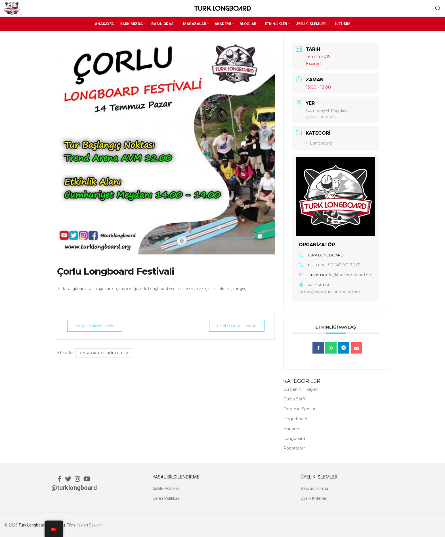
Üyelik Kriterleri (314, 498)
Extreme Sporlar (299, 408)
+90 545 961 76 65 (343, 265)
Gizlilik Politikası (166, 488)
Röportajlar (294, 448)
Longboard (319, 142)
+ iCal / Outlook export (234, 325)
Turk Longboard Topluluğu (41, 525)
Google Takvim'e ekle (97, 325)
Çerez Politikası (166, 498)
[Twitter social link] (68, 478)
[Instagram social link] (77, 478)
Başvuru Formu (314, 488)
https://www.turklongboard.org (329, 291)
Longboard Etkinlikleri (104, 353)
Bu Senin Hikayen (300, 389)
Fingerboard (295, 418)
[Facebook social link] (59, 478)
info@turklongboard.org (349, 274)
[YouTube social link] (87, 478)
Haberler (291, 428)
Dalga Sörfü (295, 399)
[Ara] (438, 8)
